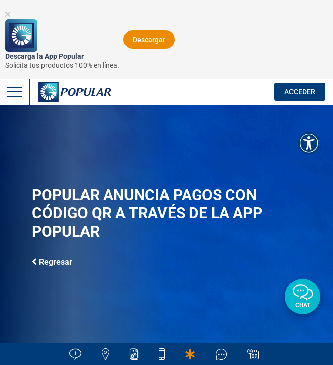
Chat (302, 305)
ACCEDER (299, 92)
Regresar (52, 261)
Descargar (149, 39)
